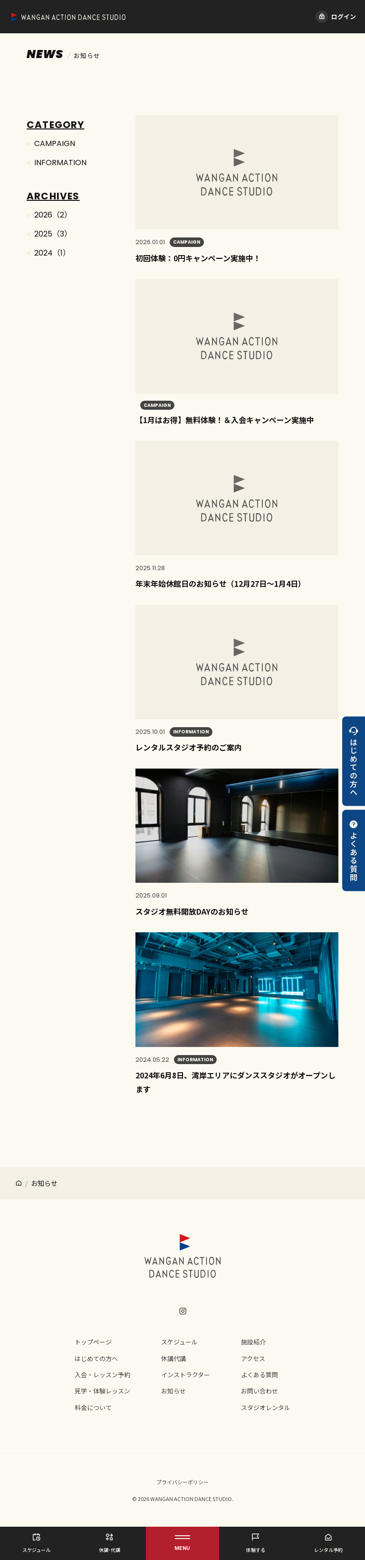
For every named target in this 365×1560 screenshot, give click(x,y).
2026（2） (53, 214)
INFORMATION (60, 162)
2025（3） (53, 233)
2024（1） (52, 252)
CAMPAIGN (54, 143)
